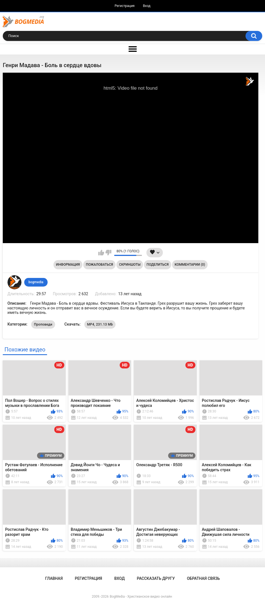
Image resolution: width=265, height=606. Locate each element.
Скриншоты (130, 265)
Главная (54, 578)
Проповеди (43, 324)
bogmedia (35, 282)
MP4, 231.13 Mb (100, 324)
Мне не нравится (108, 252)
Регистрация (125, 6)
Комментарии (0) (190, 265)
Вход (146, 6)
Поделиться (158, 265)
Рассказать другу (156, 578)
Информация (68, 265)
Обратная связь (203, 578)
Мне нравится (101, 252)
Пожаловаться (99, 265)
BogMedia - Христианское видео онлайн (141, 596)
